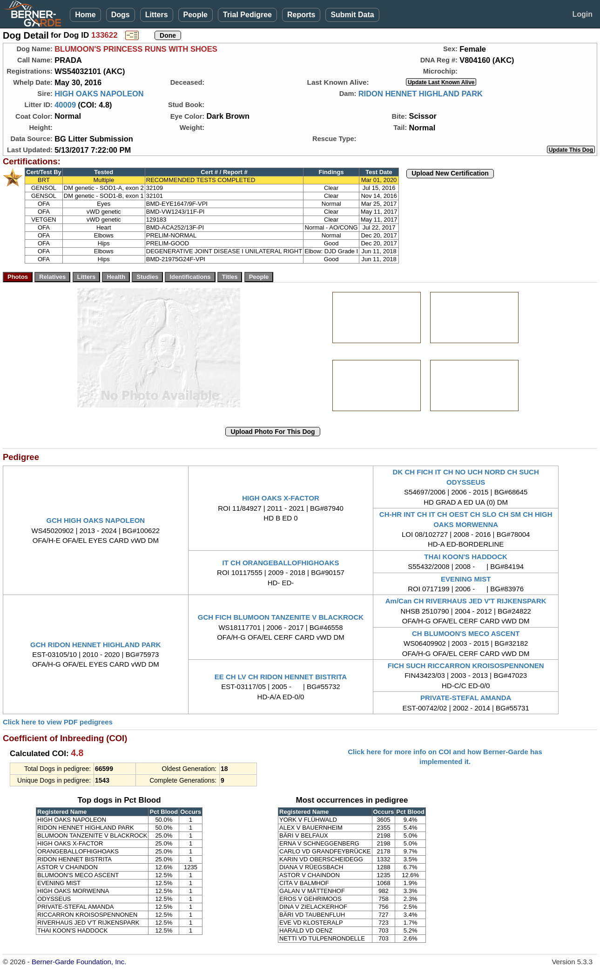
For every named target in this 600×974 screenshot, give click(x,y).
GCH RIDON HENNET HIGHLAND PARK (95, 645)
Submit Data (352, 15)
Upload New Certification (450, 173)
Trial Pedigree (247, 15)
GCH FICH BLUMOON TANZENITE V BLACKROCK (281, 617)
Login (582, 14)
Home (85, 15)
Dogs (120, 15)
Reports (301, 15)
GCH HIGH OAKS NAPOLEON (95, 520)
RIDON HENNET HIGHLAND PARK (420, 93)
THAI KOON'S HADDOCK (465, 557)
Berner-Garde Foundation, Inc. (79, 962)
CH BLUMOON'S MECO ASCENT (465, 633)
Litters (156, 15)
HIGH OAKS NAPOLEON (99, 93)
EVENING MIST (466, 579)
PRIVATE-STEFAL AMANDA (465, 698)
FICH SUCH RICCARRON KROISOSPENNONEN (466, 666)
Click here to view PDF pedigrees (58, 722)
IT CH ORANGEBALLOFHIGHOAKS (280, 563)
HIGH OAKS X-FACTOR (280, 498)
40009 (65, 105)
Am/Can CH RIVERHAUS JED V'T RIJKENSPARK (465, 601)
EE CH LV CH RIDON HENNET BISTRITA (281, 677)
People (195, 15)
